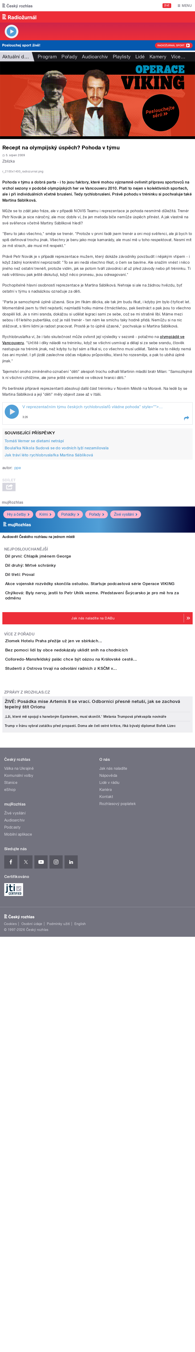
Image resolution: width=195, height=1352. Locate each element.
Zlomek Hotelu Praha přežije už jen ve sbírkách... (72, 812)
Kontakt (106, 1148)
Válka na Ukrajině (19, 1120)
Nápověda (108, 1127)
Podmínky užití (58, 1276)
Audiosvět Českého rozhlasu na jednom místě (38, 646)
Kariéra (105, 1141)
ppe (17, 577)
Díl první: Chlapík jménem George (57, 665)
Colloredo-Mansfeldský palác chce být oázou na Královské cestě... (90, 857)
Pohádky (70, 624)
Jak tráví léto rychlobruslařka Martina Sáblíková (49, 564)
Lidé (140, 57)
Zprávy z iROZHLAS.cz (27, 917)
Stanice (10, 1134)
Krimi (45, 624)
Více (178, 57)
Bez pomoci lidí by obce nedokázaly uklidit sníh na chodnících (85, 835)
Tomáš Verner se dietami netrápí (34, 550)
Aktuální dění (16, 57)
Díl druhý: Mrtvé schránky (49, 688)
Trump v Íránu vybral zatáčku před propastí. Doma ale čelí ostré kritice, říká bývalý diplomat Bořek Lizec (90, 1077)
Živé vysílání (125, 624)
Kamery (158, 57)
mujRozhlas (12, 612)
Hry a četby (18, 624)
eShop (10, 1141)
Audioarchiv (95, 57)
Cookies (10, 1276)
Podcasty (12, 1179)
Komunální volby (18, 1127)
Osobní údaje (31, 1276)
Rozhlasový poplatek (117, 1155)
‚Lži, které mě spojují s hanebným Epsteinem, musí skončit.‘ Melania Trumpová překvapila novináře (85, 1068)
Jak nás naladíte (113, 1120)
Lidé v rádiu (109, 1134)
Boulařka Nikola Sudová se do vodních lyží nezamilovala (57, 557)
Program (47, 57)
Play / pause (12, 521)
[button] (186, 528)
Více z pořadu (19, 805)
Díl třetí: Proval (38, 710)
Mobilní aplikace (18, 1186)
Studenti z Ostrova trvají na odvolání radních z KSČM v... (80, 880)
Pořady (69, 57)
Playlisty (122, 57)
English (80, 1276)
